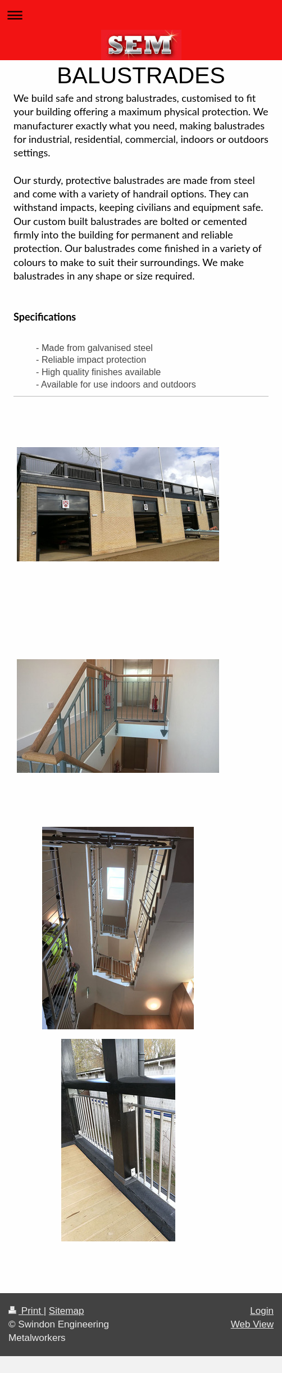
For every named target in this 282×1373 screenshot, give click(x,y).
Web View (252, 1324)
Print (26, 1311)
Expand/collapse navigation (141, 15)
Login (262, 1311)
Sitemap (66, 1311)
